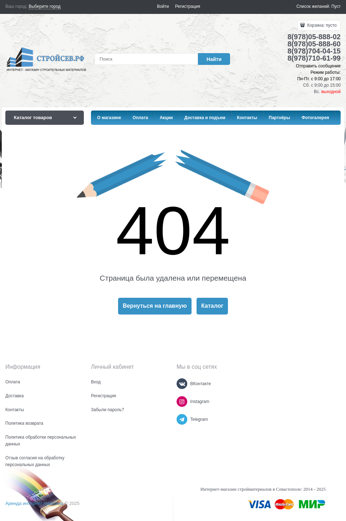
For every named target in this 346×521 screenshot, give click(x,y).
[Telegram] (182, 419)
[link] (45, 6)
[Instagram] (182, 401)
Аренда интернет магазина (34, 503)
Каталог (212, 306)
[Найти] (214, 59)
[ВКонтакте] (182, 383)
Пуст (336, 6)
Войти (163, 6)
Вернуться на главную (155, 306)
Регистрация (187, 6)
